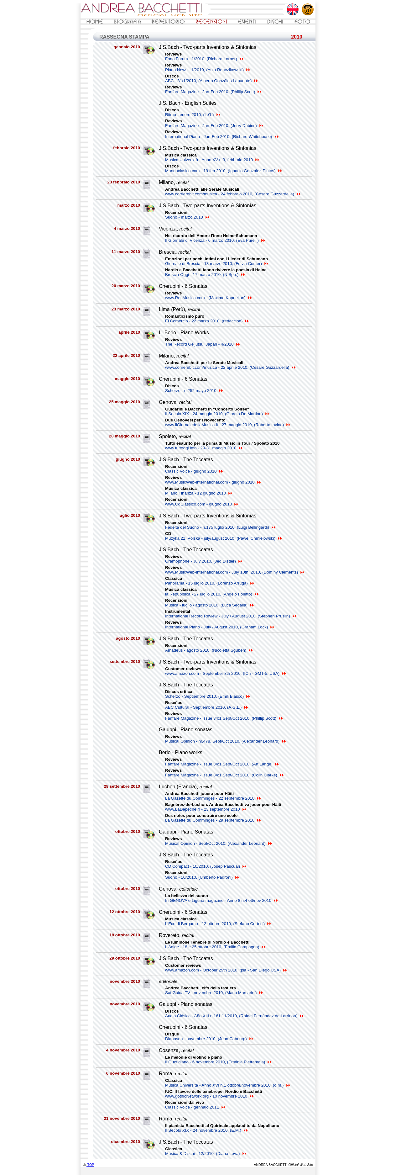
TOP (88, 1165)
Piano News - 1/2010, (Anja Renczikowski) (207, 69)
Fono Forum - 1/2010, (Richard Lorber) (204, 58)
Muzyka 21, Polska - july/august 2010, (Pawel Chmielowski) (223, 538)
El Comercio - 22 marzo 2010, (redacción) (207, 321)
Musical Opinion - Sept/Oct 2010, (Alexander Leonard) (218, 843)
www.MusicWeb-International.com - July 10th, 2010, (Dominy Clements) (234, 572)
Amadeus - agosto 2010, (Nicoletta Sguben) (209, 650)
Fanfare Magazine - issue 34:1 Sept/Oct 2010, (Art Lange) (222, 764)
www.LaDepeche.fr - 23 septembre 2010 (205, 809)
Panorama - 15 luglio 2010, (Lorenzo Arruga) (209, 583)
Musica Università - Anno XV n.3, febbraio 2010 (212, 159)
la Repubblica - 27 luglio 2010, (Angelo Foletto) (211, 594)
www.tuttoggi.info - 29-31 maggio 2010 (203, 448)
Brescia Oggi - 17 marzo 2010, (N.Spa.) (205, 274)
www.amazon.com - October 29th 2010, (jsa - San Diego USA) (226, 970)
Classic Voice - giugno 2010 (194, 471)
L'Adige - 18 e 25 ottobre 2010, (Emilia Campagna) (215, 947)
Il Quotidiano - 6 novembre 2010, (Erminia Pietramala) (218, 1062)
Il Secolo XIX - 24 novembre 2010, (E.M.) (206, 1130)
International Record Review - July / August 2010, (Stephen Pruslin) (230, 616)
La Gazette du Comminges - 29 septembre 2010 (213, 820)
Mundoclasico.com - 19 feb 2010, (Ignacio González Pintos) (223, 170)
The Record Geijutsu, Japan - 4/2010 (202, 344)
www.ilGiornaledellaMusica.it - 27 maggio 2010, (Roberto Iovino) (227, 424)
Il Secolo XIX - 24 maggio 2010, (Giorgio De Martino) (217, 413)
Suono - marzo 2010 (187, 217)
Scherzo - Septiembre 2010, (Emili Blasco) (207, 696)
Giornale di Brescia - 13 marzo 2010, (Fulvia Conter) (216, 263)
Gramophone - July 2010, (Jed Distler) (203, 561)
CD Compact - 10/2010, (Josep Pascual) (205, 866)
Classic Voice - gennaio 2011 (195, 1107)
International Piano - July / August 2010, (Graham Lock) (219, 627)
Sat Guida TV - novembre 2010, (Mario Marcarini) (214, 992)
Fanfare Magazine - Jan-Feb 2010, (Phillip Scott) (213, 91)
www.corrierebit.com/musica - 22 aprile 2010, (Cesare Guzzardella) (230, 367)
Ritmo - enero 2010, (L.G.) (192, 114)
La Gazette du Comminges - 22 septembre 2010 (213, 798)
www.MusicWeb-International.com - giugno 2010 (213, 482)
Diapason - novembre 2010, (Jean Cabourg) (209, 1038)
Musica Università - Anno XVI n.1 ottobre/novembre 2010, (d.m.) (227, 1085)
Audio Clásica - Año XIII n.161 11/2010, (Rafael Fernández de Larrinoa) (234, 1016)
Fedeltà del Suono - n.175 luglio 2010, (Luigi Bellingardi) (220, 527)
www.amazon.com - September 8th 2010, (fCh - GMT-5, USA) (225, 673)
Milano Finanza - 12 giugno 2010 (198, 493)
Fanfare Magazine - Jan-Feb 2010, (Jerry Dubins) (214, 125)
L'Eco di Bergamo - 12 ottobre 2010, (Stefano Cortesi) (218, 923)
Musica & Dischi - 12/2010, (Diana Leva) (205, 1153)
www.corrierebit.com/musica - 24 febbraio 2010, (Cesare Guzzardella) (232, 194)
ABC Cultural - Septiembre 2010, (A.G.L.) (206, 707)
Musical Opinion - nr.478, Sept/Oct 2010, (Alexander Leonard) (225, 741)
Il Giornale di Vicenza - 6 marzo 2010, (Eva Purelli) (215, 240)
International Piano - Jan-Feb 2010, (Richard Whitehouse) (222, 136)
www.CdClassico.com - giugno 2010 (201, 504)
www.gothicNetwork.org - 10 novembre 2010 (209, 1096)
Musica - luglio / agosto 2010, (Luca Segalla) (209, 605)
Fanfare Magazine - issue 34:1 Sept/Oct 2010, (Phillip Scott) (224, 718)
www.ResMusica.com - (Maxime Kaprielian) (208, 297)
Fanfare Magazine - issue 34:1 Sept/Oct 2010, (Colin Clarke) (224, 775)
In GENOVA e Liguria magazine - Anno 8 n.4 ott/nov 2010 (221, 900)
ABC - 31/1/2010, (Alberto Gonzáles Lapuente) (211, 80)
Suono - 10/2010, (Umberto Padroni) (202, 877)
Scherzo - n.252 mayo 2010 (194, 390)
